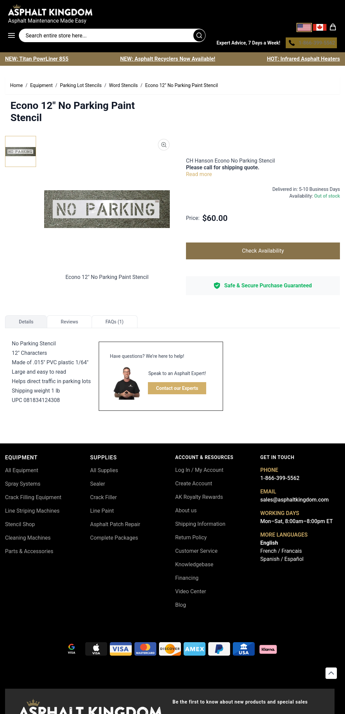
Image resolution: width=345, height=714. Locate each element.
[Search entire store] (112, 36)
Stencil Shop (20, 526)
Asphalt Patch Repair (115, 526)
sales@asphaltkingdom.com (294, 501)
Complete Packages (114, 540)
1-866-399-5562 (280, 480)
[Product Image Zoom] (163, 146)
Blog (180, 606)
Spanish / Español (282, 561)
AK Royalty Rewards (199, 498)
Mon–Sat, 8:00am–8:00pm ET (296, 523)
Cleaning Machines (28, 540)
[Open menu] (13, 36)
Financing (186, 579)
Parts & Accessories (29, 553)
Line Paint (102, 513)
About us (186, 512)
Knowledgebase (194, 566)
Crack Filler (103, 499)
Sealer (97, 486)
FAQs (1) (114, 323)
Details (26, 323)
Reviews (69, 323)
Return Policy (191, 539)
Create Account (193, 485)
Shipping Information (200, 525)
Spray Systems (22, 486)
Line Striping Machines (32, 513)
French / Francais (281, 552)
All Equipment (21, 472)
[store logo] (172, 10)
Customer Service (196, 552)
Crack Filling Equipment (33, 499)
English (269, 544)
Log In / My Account (199, 471)
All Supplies (104, 472)
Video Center (190, 593)
